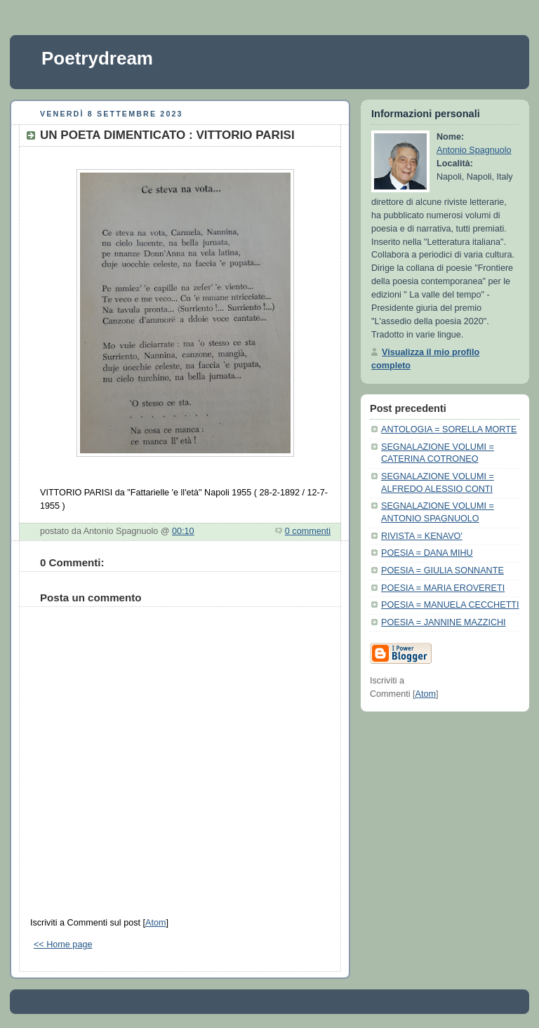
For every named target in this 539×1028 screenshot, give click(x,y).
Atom (155, 923)
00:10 (183, 531)
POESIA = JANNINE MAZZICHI (443, 622)
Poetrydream (97, 58)
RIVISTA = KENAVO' (422, 536)
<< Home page (63, 944)
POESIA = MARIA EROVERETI (443, 588)
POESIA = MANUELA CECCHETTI (450, 605)
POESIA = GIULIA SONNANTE (442, 570)
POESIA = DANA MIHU (427, 553)
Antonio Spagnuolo (474, 150)
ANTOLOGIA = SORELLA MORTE (449, 429)
